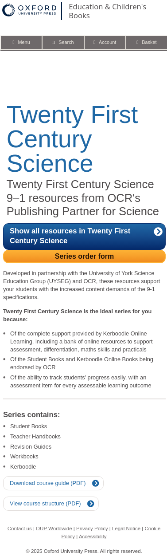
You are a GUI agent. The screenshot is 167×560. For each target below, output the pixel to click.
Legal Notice (126, 528)
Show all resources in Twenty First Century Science (86, 236)
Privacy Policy (92, 528)
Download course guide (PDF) (47, 483)
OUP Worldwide (54, 528)
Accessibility (93, 536)
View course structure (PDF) (45, 503)
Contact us (20, 528)
